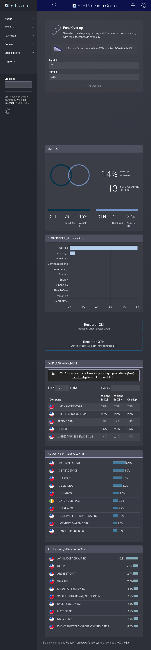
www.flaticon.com (91, 642)
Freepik (70, 642)
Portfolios (20, 35)
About (20, 18)
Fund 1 (53, 60)
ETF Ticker (10, 79)
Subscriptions (20, 52)
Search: (120, 388)
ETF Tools (20, 27)
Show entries (63, 388)
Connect (20, 44)
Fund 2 (53, 71)
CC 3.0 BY (124, 642)
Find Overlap (94, 85)
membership (79, 377)
